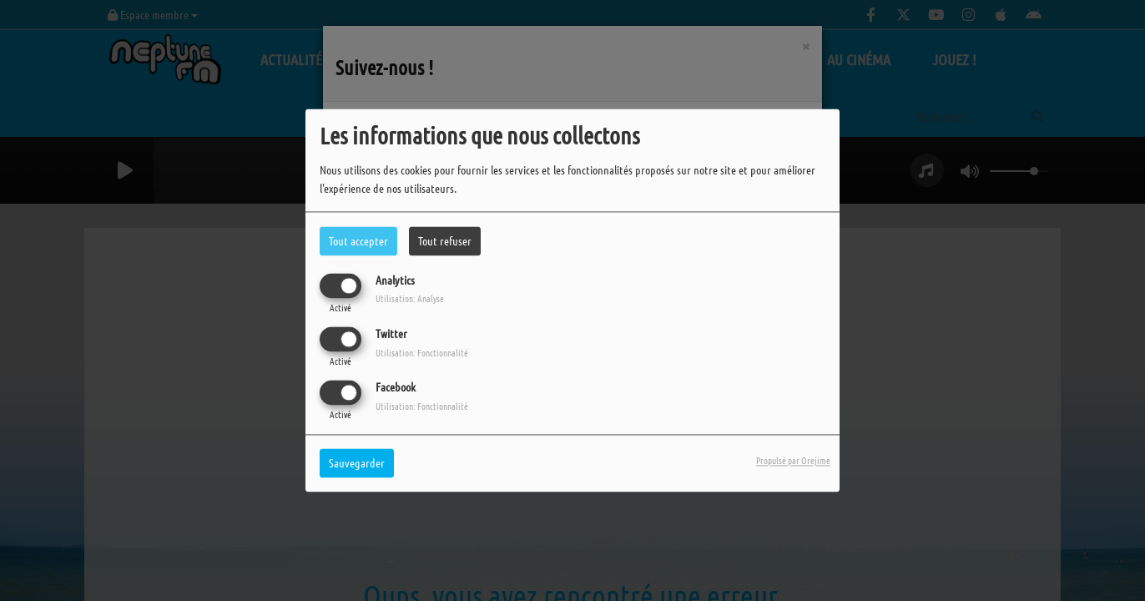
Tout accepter (358, 240)
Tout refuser (445, 240)
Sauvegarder (357, 463)
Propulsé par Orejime (793, 460)
